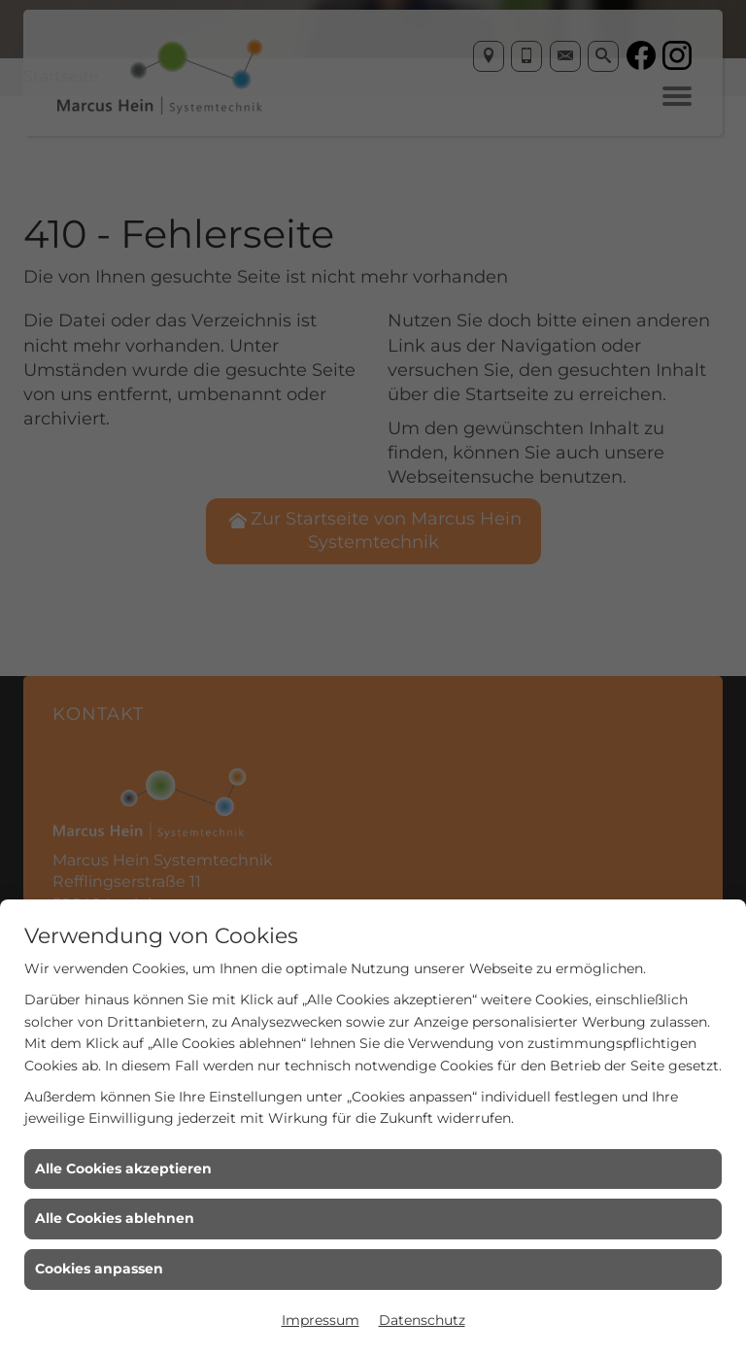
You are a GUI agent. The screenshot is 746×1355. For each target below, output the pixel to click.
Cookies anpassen (99, 1268)
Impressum (320, 1320)
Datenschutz (422, 1320)
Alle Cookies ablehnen (114, 1218)
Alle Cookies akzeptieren (123, 1168)
